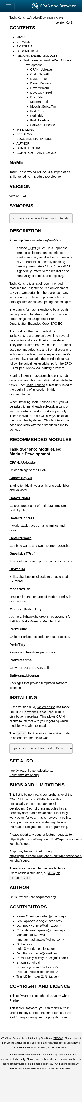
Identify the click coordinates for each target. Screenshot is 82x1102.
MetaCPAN (52, 1063)
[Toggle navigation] (9, 6)
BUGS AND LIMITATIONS (34, 138)
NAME (20, 37)
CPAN (59, 17)
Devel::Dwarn (39, 88)
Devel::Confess (40, 83)
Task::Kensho (18, 283)
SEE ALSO (24, 134)
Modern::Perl (39, 101)
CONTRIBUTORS (28, 148)
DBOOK (57, 1038)
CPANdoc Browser (54, 6)
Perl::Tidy (36, 115)
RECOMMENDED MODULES (37, 55)
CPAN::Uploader (41, 69)
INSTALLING (25, 129)
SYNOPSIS (24, 46)
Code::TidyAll (39, 74)
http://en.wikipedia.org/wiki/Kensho (41, 240)
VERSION (23, 42)
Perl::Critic (37, 111)
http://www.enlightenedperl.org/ (30, 770)
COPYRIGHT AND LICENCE (36, 152)
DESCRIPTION (27, 51)
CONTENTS (22, 27)
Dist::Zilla (36, 97)
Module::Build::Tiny (43, 106)
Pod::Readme (39, 120)
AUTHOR (23, 143)
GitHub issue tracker (26, 1042)
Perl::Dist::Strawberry (24, 775)
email (44, 1042)
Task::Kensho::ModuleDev (27, 17)
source (51, 17)
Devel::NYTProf (41, 92)
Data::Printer (39, 78)
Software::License (42, 125)
